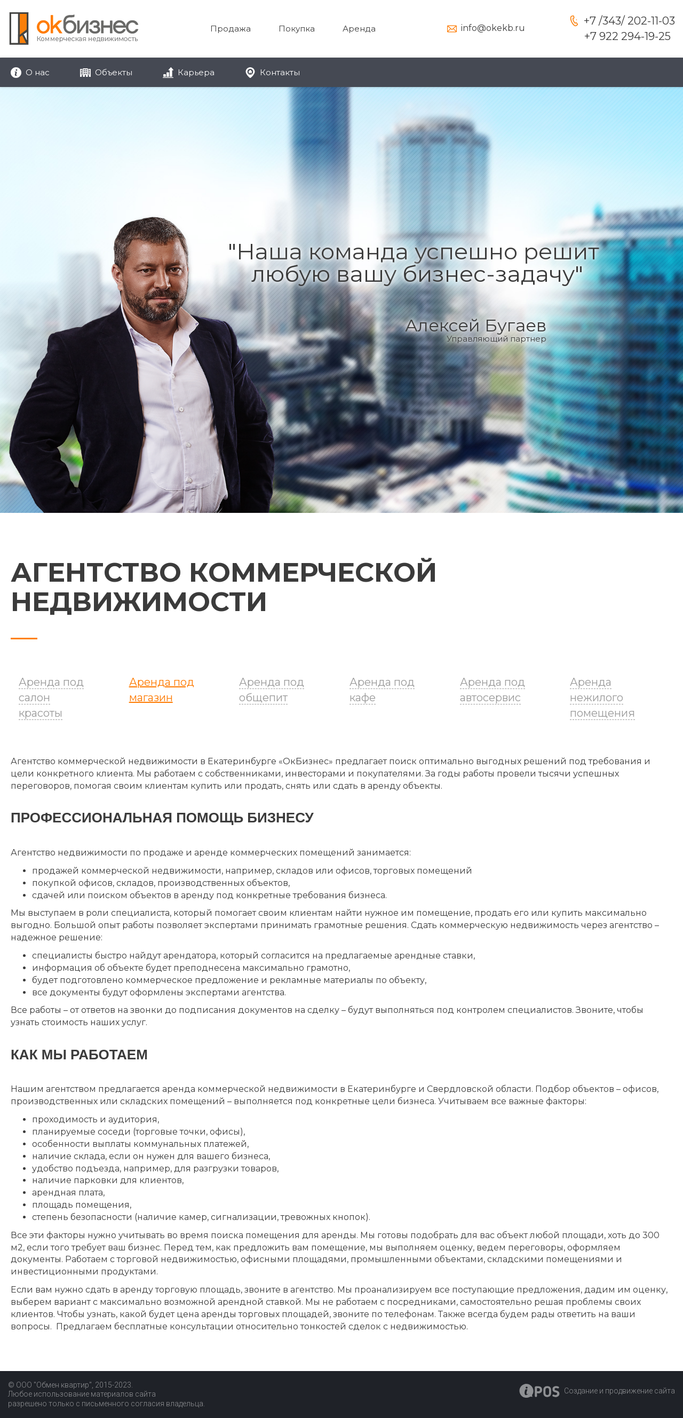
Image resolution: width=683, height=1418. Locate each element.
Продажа (230, 28)
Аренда (359, 28)
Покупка (297, 28)
